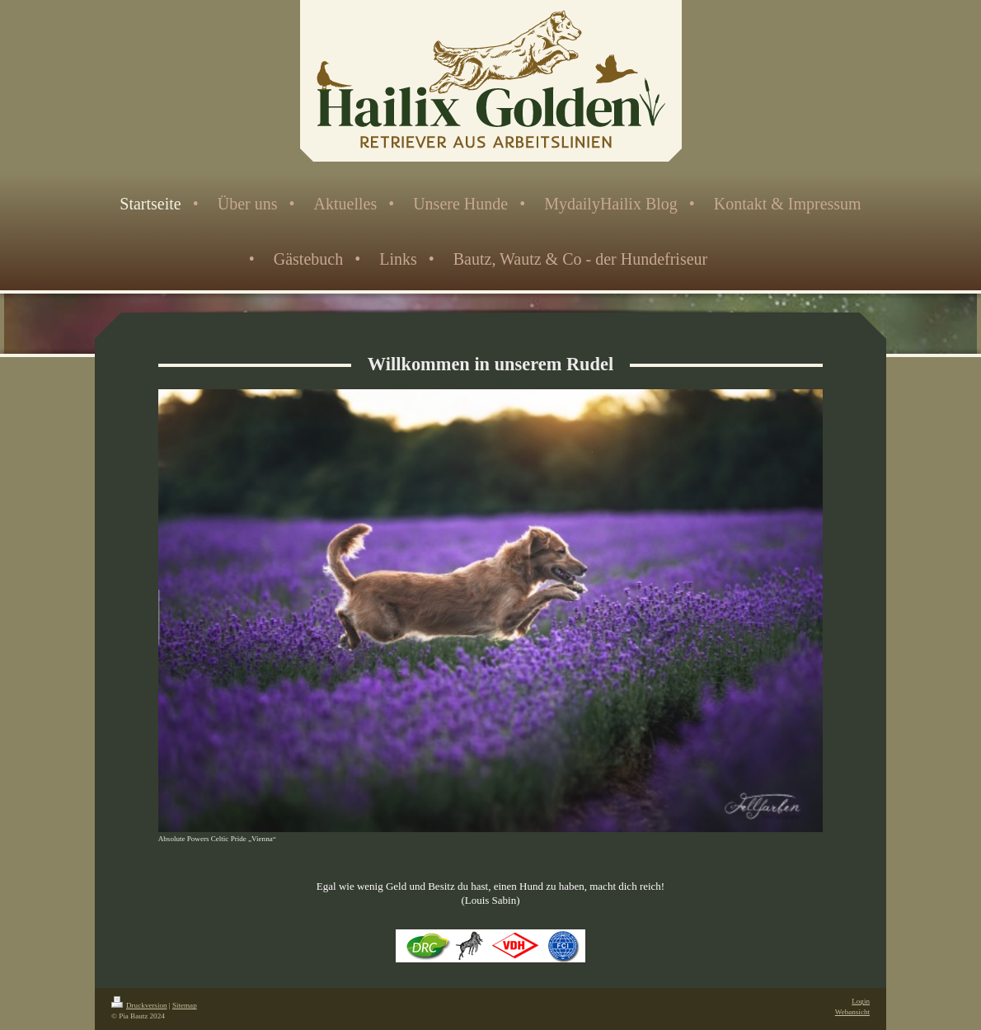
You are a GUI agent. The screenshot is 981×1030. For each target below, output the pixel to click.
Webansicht (852, 1012)
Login (861, 1001)
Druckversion (139, 1005)
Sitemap (184, 1005)
